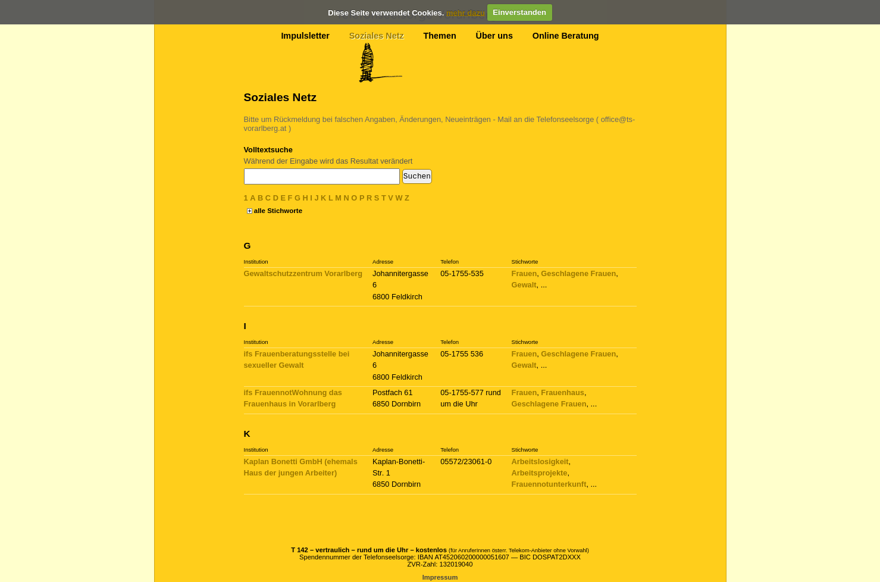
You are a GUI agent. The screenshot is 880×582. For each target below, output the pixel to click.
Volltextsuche (268, 149)
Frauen (524, 273)
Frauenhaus (562, 392)
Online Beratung (566, 35)
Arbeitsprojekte (540, 472)
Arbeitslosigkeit (540, 461)
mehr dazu (465, 12)
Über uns (494, 35)
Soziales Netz (376, 35)
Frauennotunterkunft (549, 484)
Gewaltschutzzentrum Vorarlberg (303, 273)
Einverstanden (519, 12)
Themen (440, 35)
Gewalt (524, 284)
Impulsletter (305, 35)
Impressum (440, 577)
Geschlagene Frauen (578, 273)
